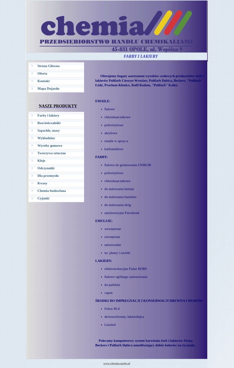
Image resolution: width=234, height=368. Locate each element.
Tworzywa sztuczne (51, 153)
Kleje (41, 160)
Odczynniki (45, 168)
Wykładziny (46, 138)
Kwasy (42, 183)
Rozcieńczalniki (49, 123)
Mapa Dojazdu (48, 88)
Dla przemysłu (48, 175)
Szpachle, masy (48, 130)
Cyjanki (43, 198)
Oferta (42, 73)
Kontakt (43, 81)
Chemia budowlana (51, 191)
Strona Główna (48, 66)
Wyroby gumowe (49, 145)
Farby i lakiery (48, 115)
